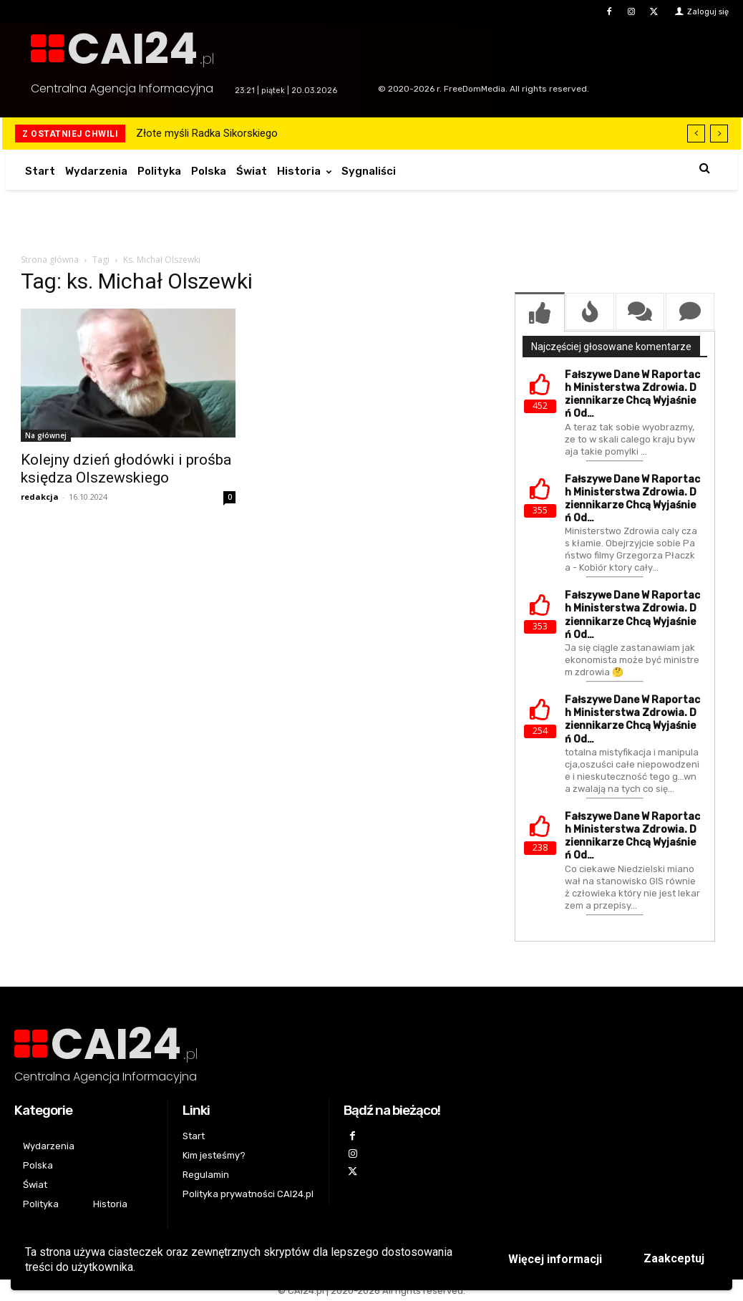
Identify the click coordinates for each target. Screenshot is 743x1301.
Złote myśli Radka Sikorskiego (207, 133)
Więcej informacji (555, 1259)
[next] (719, 133)
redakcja (40, 496)
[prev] (696, 133)
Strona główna (50, 259)
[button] (704, 168)
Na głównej (46, 435)
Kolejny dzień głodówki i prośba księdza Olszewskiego (126, 468)
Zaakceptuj (674, 1258)
